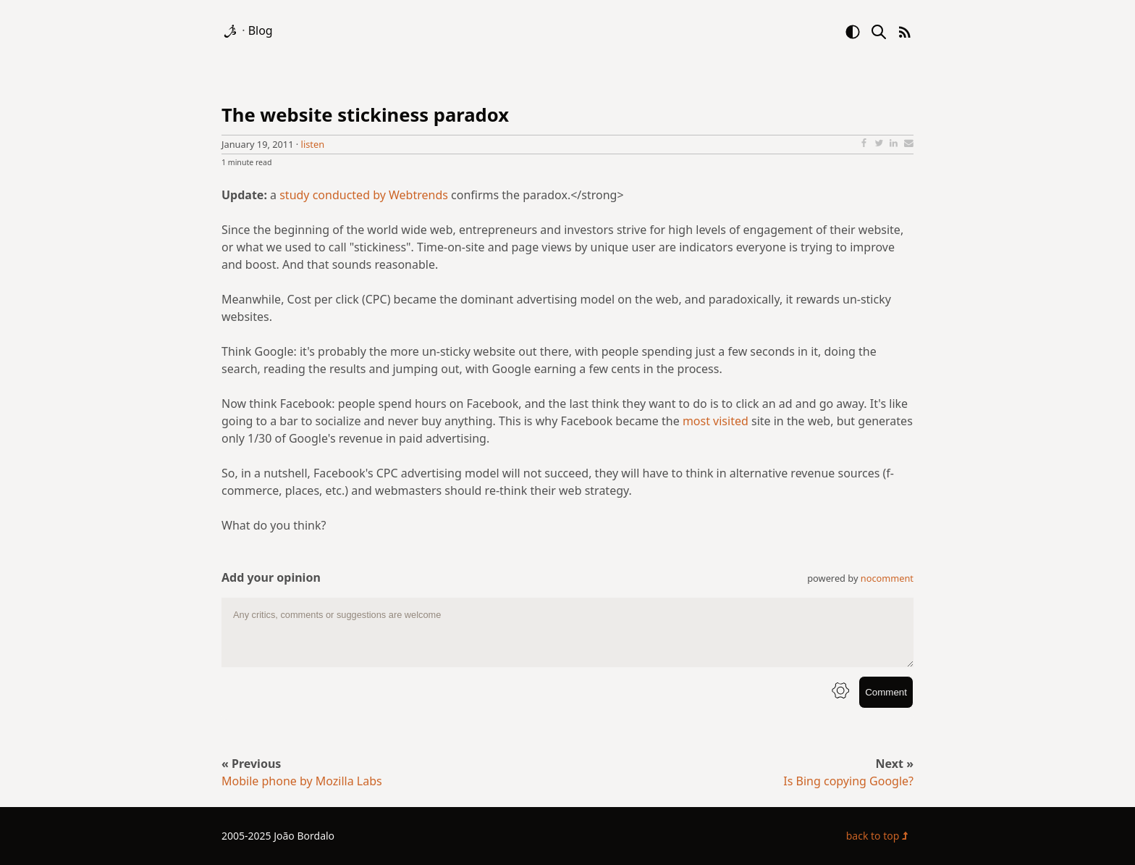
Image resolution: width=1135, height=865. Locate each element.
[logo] (231, 30)
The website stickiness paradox (365, 115)
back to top (880, 836)
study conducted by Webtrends (363, 195)
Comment (886, 692)
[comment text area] (567, 632)
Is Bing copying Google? (848, 781)
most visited (715, 421)
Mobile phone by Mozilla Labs (301, 781)
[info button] (840, 692)
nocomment (887, 578)
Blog (260, 30)
